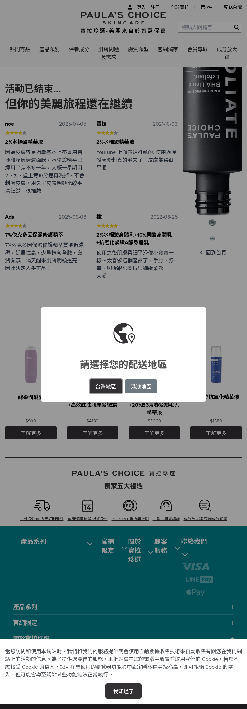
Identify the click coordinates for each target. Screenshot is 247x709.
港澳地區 (141, 386)
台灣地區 (106, 386)
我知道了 (123, 691)
